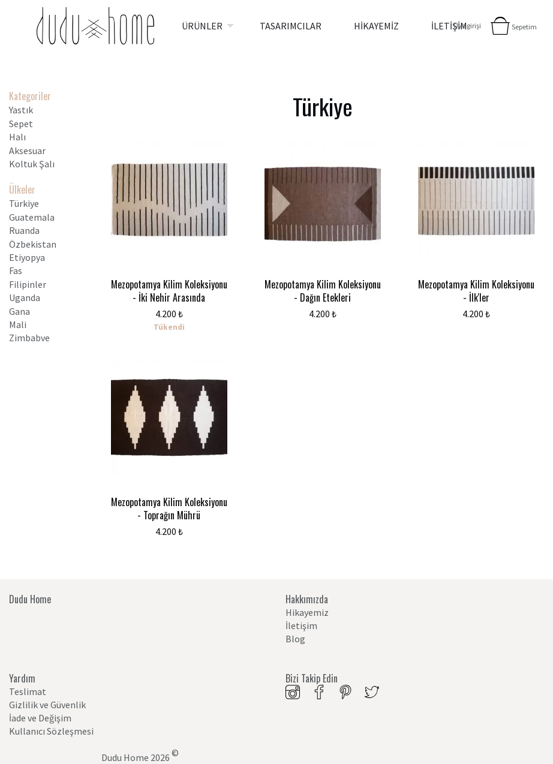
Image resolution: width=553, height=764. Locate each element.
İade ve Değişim (40, 718)
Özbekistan (32, 244)
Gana (19, 311)
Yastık (21, 110)
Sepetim (524, 26)
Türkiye (24, 203)
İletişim (301, 625)
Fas (15, 270)
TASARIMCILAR (290, 26)
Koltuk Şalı (32, 164)
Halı (17, 137)
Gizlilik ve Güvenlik (47, 705)
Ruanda (24, 230)
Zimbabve (29, 337)
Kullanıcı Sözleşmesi (51, 731)
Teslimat (27, 691)
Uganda (24, 297)
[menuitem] (204, 25)
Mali (17, 324)
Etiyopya (27, 257)
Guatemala (32, 217)
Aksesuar (27, 150)
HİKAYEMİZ (376, 26)
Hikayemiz (307, 612)
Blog (295, 639)
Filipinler (27, 284)
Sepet (21, 123)
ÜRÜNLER (202, 26)
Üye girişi (467, 25)
